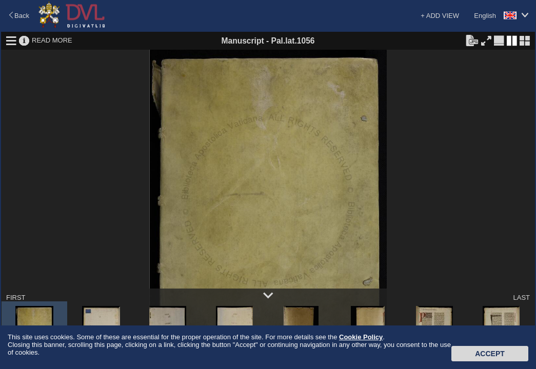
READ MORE (52, 40)
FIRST (16, 297)
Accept (490, 354)
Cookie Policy (361, 337)
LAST (521, 297)
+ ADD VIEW (440, 15)
